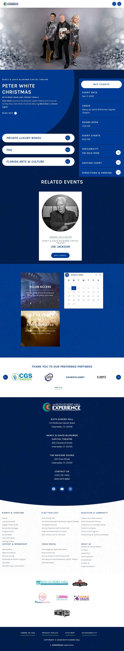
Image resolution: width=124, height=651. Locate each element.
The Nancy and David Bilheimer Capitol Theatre (60, 521)
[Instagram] (70, 488)
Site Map (70, 633)
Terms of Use (28, 633)
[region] (83, 291)
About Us (86, 544)
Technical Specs (48, 563)
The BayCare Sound (49, 525)
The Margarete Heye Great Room (54, 549)
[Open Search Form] (119, 4)
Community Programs (90, 531)
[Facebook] (53, 488)
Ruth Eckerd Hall (48, 518)
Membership (7, 549)
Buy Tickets (101, 84)
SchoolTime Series (88, 528)
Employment (86, 560)
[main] (62, 179)
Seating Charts (8, 541)
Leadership (85, 553)
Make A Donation (9, 553)
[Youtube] (62, 488)
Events (4, 518)
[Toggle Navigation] (114, 4)
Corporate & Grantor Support (14, 559)
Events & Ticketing (13, 513)
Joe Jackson (60, 246)
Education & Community (94, 513)
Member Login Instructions (13, 566)
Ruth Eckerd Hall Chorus (91, 521)
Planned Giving (8, 556)
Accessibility (89, 633)
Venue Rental (49, 544)
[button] (96, 274)
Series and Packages (10, 528)
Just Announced (8, 521)
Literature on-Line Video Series (93, 525)
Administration (87, 556)
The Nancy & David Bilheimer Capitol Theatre (60, 559)
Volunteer (6, 563)
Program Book (8, 531)
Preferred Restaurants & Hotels (54, 531)
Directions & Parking (97, 173)
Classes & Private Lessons (91, 518)
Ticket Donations (88, 566)
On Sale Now (90, 153)
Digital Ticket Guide (10, 525)
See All (59, 387)
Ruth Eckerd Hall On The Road (53, 535)
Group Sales (7, 535)
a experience (62, 645)
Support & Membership (14, 544)
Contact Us (85, 563)
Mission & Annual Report (91, 547)
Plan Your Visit (50, 513)
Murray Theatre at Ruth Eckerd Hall (55, 528)
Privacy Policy (50, 633)
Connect (84, 550)
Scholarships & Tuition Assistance (94, 535)
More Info (7, 113)
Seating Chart (92, 163)
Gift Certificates (8, 538)
